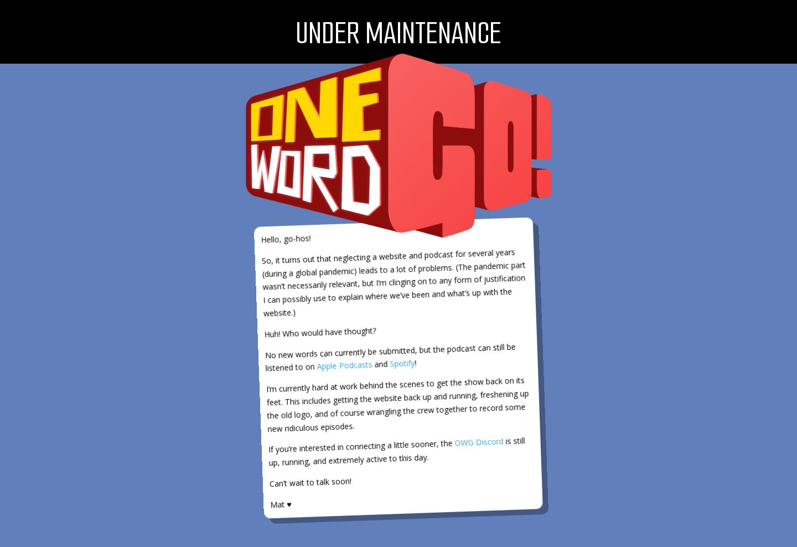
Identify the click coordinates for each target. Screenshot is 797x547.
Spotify (402, 363)
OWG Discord (479, 442)
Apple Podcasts (344, 365)
